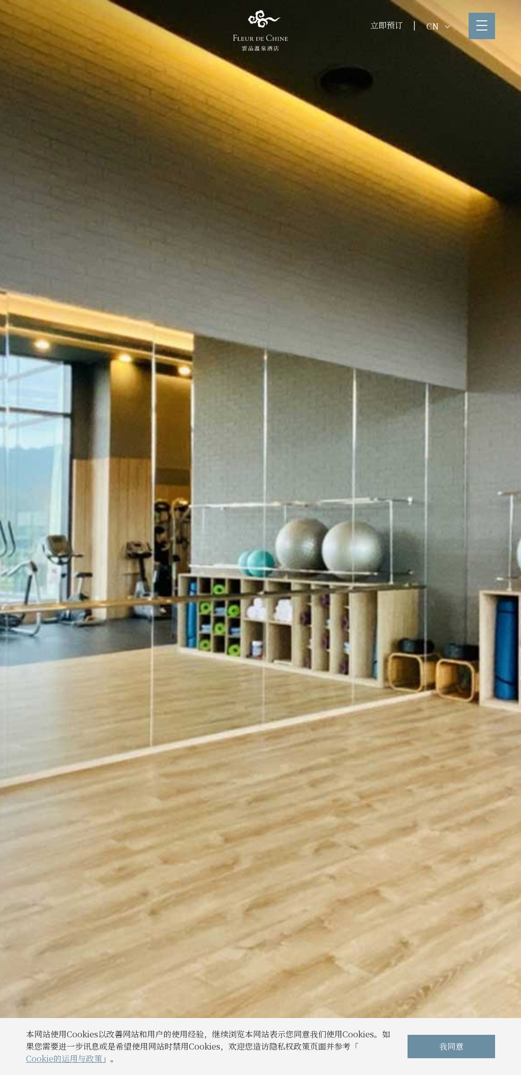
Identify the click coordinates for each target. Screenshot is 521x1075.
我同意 (451, 1046)
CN (438, 26)
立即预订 (386, 25)
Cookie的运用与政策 (64, 1058)
